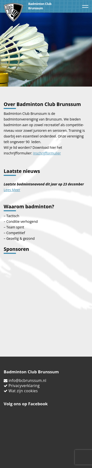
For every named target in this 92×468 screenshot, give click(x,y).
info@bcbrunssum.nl (27, 380)
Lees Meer (12, 189)
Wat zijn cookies (23, 390)
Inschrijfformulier (47, 153)
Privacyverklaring (24, 385)
